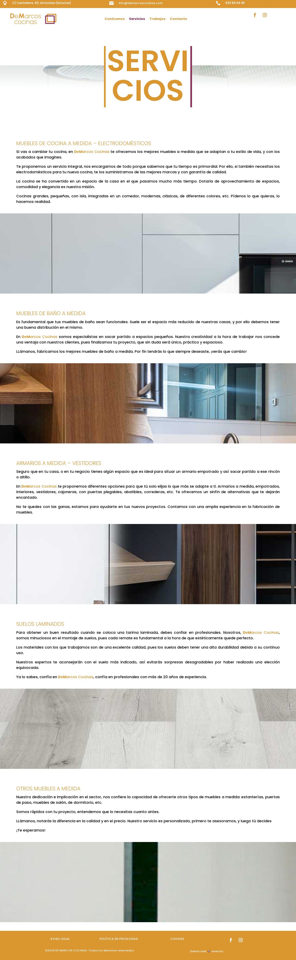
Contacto (178, 18)
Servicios (137, 18)
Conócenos (115, 18)
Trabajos (157, 18)
